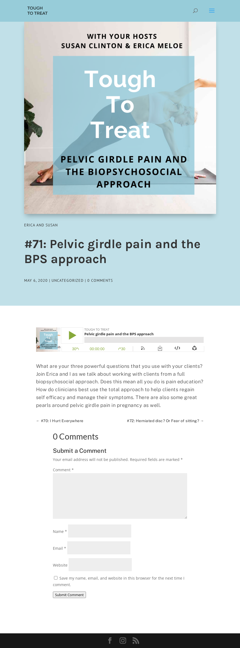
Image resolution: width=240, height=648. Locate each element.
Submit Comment (69, 594)
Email (59, 548)
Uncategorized (68, 280)
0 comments (100, 280)
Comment (63, 469)
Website (60, 565)
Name (60, 531)
